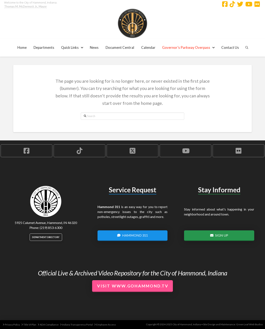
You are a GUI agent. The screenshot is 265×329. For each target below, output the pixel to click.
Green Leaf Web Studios (249, 324)
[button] (44, 47)
